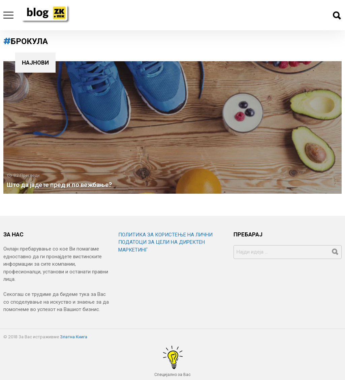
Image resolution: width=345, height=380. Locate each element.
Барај (337, 15)
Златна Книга (73, 337)
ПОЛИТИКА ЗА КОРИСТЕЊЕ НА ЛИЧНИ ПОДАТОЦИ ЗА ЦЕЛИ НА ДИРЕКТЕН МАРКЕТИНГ (165, 242)
